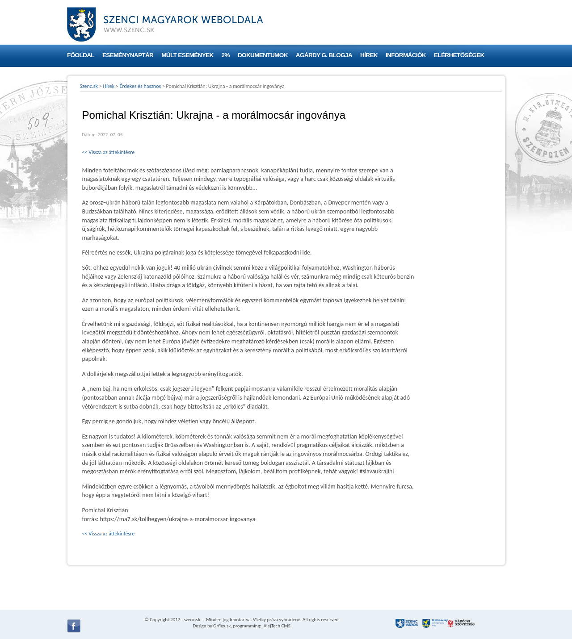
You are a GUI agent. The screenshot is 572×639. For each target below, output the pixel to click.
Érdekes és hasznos (140, 86)
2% (226, 55)
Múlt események (187, 55)
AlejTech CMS (276, 626)
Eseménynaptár (127, 55)
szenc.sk (192, 619)
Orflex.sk (222, 626)
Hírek (369, 55)
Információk (406, 55)
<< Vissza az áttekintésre (108, 152)
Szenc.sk (89, 86)
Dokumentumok (263, 55)
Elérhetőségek (459, 55)
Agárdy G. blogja (324, 55)
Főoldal (80, 55)
